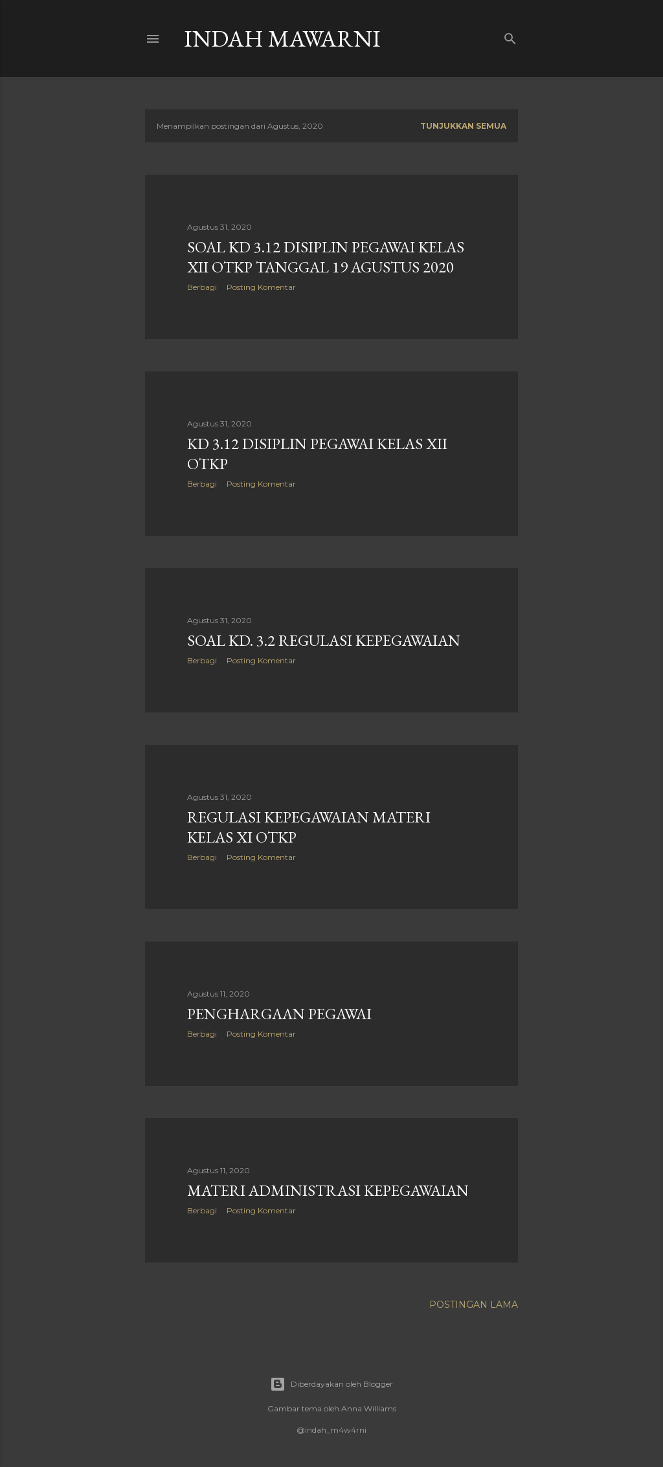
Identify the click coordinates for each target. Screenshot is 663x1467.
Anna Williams (368, 1408)
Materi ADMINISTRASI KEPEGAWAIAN (328, 1190)
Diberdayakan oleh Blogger (331, 1384)
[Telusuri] (510, 36)
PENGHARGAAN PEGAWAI (279, 1014)
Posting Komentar (261, 287)
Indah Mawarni (282, 38)
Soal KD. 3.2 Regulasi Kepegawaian (323, 640)
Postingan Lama (473, 1304)
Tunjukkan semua (463, 126)
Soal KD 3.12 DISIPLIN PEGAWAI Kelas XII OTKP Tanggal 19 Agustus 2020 (325, 257)
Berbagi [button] (202, 287)
